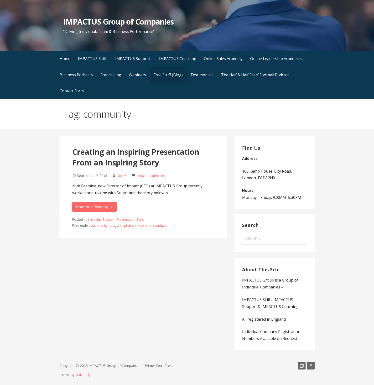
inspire (143, 225)
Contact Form (72, 90)
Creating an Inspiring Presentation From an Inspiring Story (135, 157)
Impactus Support (101, 219)
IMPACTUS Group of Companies (118, 21)
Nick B (122, 175)
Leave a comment (151, 175)
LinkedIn (302, 366)
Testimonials (201, 74)
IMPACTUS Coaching (177, 58)
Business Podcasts (76, 74)
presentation (159, 225)
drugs (113, 225)
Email (311, 366)
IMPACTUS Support (133, 58)
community (99, 225)
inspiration (128, 225)
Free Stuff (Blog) (168, 74)
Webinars (137, 74)
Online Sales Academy (223, 58)
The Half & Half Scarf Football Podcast (255, 74)
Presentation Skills (130, 219)
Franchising (110, 74)
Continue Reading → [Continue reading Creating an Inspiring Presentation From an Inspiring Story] (94, 207)
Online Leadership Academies (276, 58)
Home (65, 58)
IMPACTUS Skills (93, 58)
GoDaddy (82, 374)
